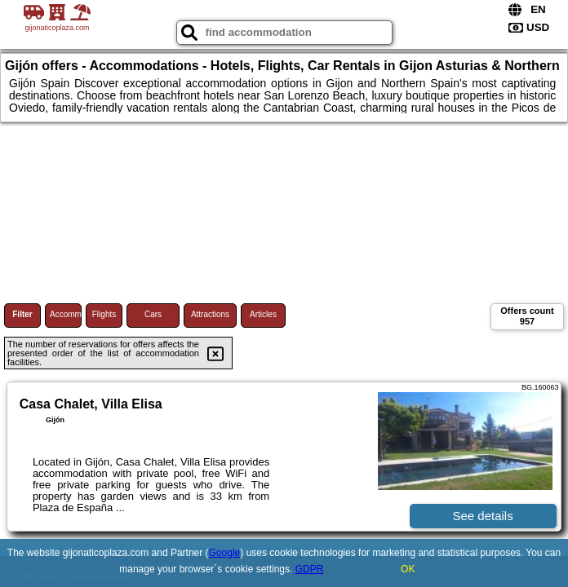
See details (482, 516)
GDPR (309, 569)
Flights (104, 314)
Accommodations (66, 314)
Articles (263, 314)
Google (225, 552)
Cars (153, 314)
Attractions (210, 314)
